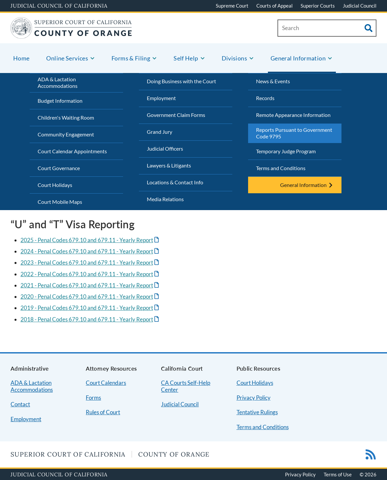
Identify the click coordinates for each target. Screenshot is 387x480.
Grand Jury (159, 132)
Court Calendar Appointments (72, 151)
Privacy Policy (254, 397)
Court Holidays (55, 185)
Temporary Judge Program (286, 151)
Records (265, 98)
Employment (161, 98)
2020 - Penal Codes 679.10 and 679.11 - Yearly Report (86, 296)
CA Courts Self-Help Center (185, 386)
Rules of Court (103, 412)
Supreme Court (232, 6)
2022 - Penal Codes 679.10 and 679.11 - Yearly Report (86, 274)
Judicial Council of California (59, 5)
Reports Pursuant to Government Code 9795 (294, 133)
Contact (20, 404)
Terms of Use (338, 474)
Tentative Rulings (257, 412)
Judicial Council (359, 6)
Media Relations (165, 199)
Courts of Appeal (274, 6)
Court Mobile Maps (60, 202)
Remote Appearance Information (293, 115)
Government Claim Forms (176, 115)
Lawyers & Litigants (169, 165)
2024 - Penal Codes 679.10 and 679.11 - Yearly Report (86, 251)
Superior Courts (318, 6)
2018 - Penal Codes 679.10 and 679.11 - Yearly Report (86, 319)
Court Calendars (106, 382)
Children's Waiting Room (66, 117)
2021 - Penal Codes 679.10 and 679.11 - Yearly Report (86, 285)
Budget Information (60, 100)
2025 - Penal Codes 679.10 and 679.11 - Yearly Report (86, 240)
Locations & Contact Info (175, 182)
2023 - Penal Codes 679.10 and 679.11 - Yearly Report (86, 262)
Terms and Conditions (281, 168)
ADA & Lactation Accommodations (58, 82)
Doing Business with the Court (181, 81)
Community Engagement (66, 134)
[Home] (71, 34)
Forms (93, 397)
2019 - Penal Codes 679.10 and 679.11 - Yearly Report (86, 307)
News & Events (273, 81)
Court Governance (59, 168)
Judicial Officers (165, 148)
